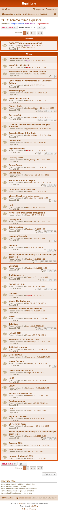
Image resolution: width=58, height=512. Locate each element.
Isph (27, 85)
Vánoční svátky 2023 (19, 65)
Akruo (28, 311)
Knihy (12, 205)
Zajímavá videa (16, 227)
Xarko (28, 436)
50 (48, 289)
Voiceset (13, 293)
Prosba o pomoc (17, 401)
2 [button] (27, 32)
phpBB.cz (34, 506)
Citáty (12, 386)
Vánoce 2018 (15, 141)
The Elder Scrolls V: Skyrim (22, 180)
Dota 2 (12, 409)
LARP (11, 378)
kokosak (29, 349)
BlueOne (29, 93)
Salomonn (30, 167)
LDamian (29, 277)
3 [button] (31, 32)
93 (55, 120)
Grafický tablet (16, 157)
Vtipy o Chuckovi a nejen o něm (24, 196)
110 (46, 262)
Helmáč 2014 (15, 333)
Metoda (29, 198)
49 (45, 289)
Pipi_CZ (29, 303)
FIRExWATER (15, 449)
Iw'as (28, 215)
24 (55, 111)
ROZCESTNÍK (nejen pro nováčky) (25, 43)
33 (48, 232)
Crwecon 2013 (16, 443)
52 (55, 289)
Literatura (13, 266)
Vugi (28, 326)
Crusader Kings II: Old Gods (22, 133)
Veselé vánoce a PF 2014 (21, 370)
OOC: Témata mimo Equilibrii (21, 20)
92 (51, 120)
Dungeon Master (42, 24)
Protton (29, 229)
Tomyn (28, 373)
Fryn (28, 100)
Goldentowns (15, 355)
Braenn (29, 395)
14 (45, 153)
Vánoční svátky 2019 (19, 98)
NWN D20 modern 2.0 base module (26, 309)
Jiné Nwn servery (17, 275)
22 (48, 111)
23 (51, 111)
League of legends (18, 236)
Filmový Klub (15, 106)
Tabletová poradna (18, 347)
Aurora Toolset (16, 165)
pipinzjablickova (32, 108)
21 (45, 111)
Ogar (28, 45)
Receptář (13, 245)
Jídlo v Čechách (16, 361)
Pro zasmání (15, 115)
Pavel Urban (31, 357)
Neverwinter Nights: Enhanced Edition (27, 72)
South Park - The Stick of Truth (24, 339)
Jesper (28, 335)
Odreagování (15, 219)
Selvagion (30, 388)
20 (45, 329)
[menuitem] (8, 9)
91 (48, 120)
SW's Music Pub (16, 284)
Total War (13, 324)
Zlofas (28, 238)
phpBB (21, 503)
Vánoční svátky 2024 (19, 58)
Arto (28, 67)
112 (55, 262)
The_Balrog (30, 160)
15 (48, 153)
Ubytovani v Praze (17, 424)
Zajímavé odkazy (17, 148)
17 (55, 153)
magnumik (30, 426)
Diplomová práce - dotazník (22, 189)
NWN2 (12, 316)
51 (51, 289)
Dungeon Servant (17, 24)
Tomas (28, 286)
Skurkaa (29, 74)
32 (45, 232)
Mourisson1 (30, 182)
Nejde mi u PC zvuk (18, 416)
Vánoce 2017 (15, 173)
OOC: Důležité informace (25, 47)
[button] (41, 33)
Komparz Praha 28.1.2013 (21, 456)
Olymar (29, 295)
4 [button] (34, 32)
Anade (28, 207)
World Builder (30, 24)
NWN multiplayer (17, 91)
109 (42, 262)
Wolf (28, 418)
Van (27, 247)
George (29, 363)
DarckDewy (30, 342)
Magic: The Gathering (19, 301)
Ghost (28, 191)
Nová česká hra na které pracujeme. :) (27, 213)
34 (51, 232)
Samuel (29, 458)
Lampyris (29, 175)
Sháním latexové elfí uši (20, 393)
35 (55, 232)
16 (51, 153)
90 (45, 120)
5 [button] (38, 32)
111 (50, 262)
